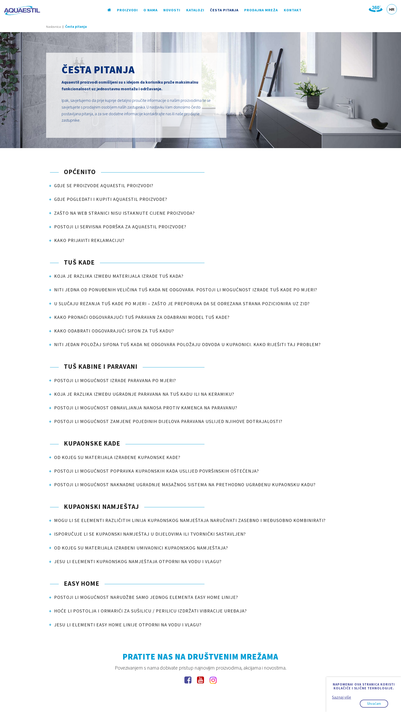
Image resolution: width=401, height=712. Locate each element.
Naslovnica (53, 26)
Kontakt (293, 10)
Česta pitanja (224, 10)
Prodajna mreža (261, 10)
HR (391, 9)
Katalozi (195, 10)
